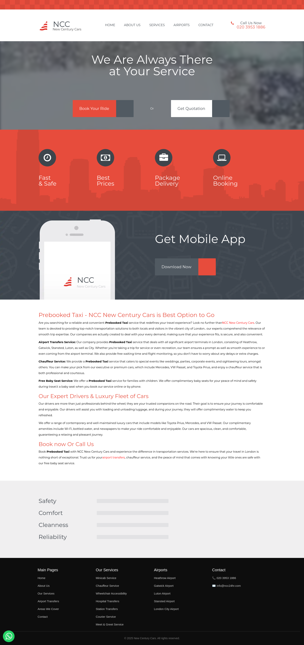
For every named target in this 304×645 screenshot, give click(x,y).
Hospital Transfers (107, 601)
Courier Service (106, 616)
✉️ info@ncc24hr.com (226, 585)
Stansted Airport (164, 601)
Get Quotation (191, 108)
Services (157, 25)
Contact (205, 25)
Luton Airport (162, 593)
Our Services (46, 593)
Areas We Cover (48, 609)
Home (110, 25)
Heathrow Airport (165, 578)
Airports (182, 25)
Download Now (176, 267)
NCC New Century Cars (238, 323)
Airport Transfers (48, 601)
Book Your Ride (94, 108)
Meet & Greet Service (110, 624)
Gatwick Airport (164, 585)
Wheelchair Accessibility (111, 593)
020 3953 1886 (251, 27)
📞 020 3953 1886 (224, 578)
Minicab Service (106, 578)
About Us (132, 25)
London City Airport (166, 609)
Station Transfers (107, 609)
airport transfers (113, 457)
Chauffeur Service (107, 585)
